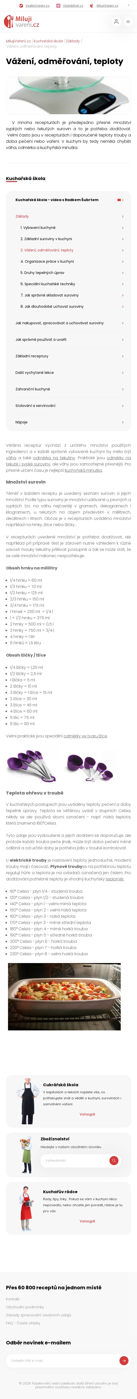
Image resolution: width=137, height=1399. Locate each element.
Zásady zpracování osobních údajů (38, 1315)
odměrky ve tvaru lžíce (85, 736)
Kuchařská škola (48, 41)
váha (11, 458)
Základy (73, 41)
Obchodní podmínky (25, 1307)
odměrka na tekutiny (54, 458)
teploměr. (115, 879)
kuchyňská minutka (83, 470)
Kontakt (13, 1299)
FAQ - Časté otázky (23, 1323)
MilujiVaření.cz (18, 41)
